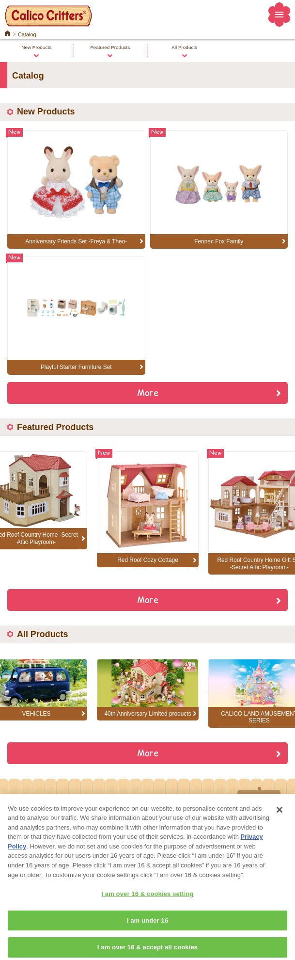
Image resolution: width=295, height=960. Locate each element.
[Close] (279, 820)
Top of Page (259, 799)
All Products (184, 47)
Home (7, 32)
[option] (148, 509)
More (147, 392)
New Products (36, 47)
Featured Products (110, 47)
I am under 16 (148, 930)
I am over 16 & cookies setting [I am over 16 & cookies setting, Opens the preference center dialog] (147, 904)
